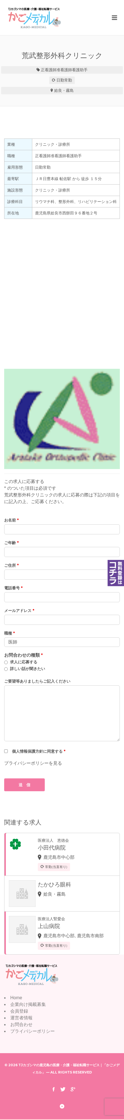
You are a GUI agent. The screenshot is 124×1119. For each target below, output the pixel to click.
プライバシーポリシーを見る (33, 763)
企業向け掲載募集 (28, 1004)
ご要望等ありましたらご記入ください (37, 681)
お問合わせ (21, 1024)
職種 (9, 633)
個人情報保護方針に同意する (38, 751)
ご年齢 (11, 542)
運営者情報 (21, 1017)
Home (16, 997)
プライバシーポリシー (32, 1031)
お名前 (11, 520)
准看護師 (64, 69)
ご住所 (11, 565)
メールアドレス (19, 610)
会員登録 (19, 1011)
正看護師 (48, 69)
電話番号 (13, 587)
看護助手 (80, 69)
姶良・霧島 (64, 90)
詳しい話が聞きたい (27, 668)
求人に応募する (23, 661)
